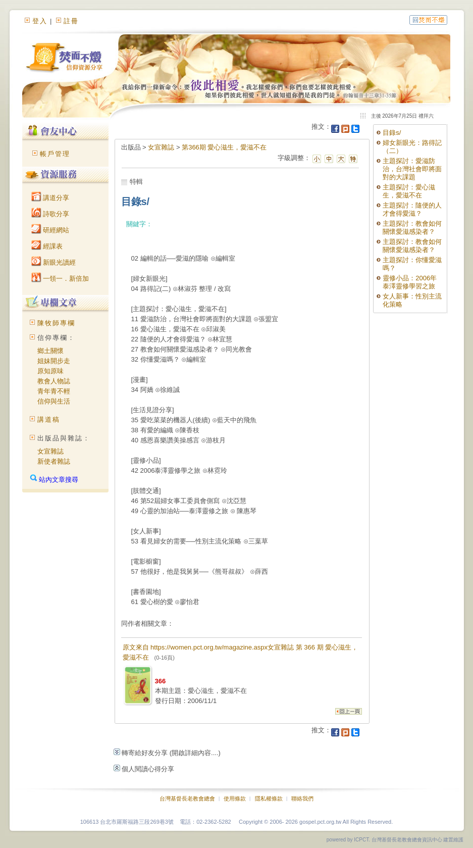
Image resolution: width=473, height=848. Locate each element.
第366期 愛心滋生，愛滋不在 (224, 147)
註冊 (71, 21)
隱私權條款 (269, 798)
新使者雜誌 (53, 461)
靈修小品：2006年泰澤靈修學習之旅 (410, 282)
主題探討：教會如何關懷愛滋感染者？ (412, 227)
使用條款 (235, 798)
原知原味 (50, 371)
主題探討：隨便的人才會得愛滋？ (412, 209)
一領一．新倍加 (60, 278)
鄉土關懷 (50, 351)
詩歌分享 (50, 214)
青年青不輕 (53, 391)
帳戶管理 (55, 154)
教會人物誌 (53, 381)
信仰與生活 (53, 401)
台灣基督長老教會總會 (187, 798)
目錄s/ (392, 132)
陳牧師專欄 (56, 323)
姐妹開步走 (53, 361)
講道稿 (48, 419)
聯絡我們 (302, 798)
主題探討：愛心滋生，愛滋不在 (409, 191)
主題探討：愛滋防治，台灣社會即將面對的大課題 (412, 169)
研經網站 (50, 230)
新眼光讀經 (53, 262)
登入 (39, 21)
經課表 (47, 246)
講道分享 (50, 198)
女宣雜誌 (50, 451)
